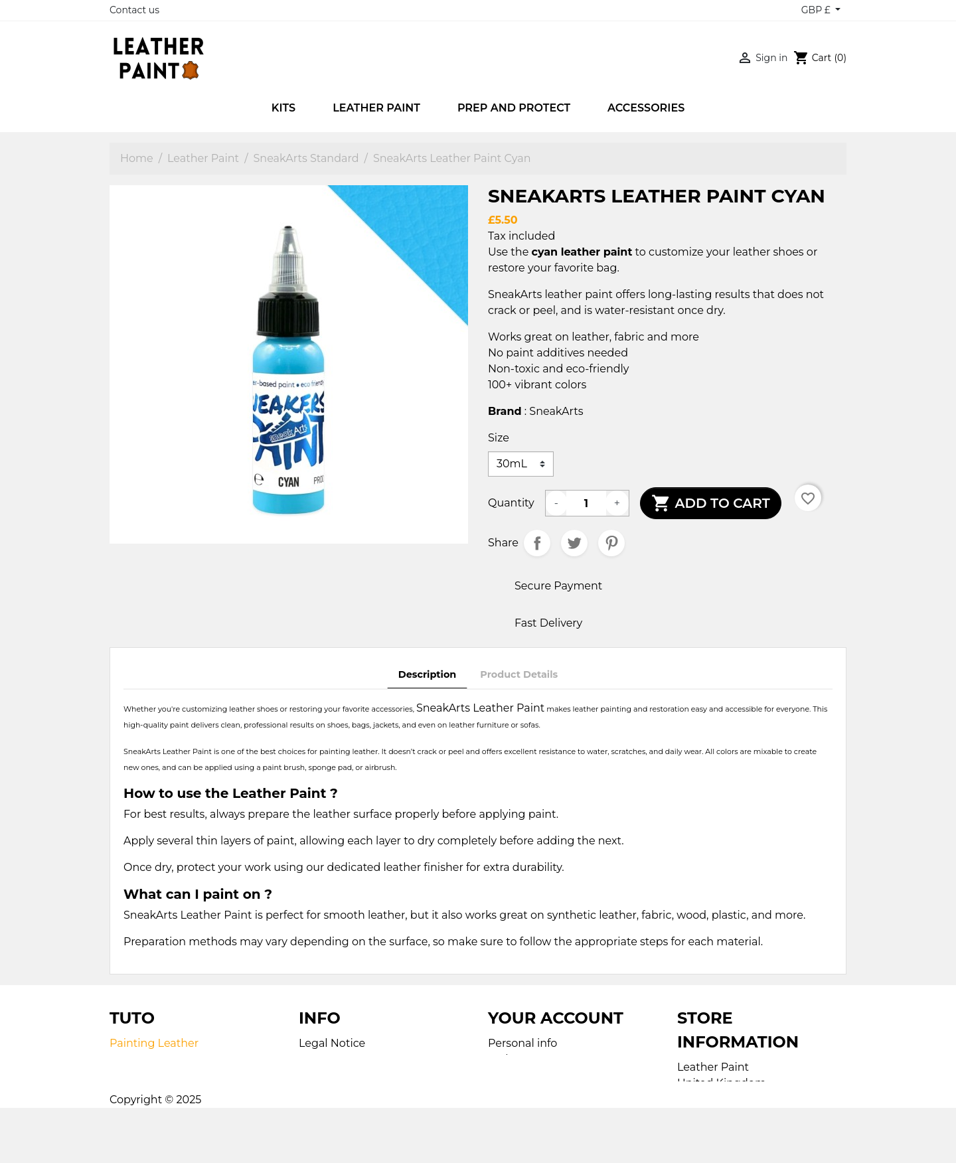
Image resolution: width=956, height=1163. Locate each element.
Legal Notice (332, 1043)
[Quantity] (586, 503)
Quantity (511, 503)
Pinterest (611, 543)
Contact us (134, 10)
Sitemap (321, 1075)
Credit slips (517, 1075)
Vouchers (513, 1107)
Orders (506, 1059)
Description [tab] (427, 674)
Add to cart (710, 503)
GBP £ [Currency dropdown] (817, 10)
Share (537, 543)
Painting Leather (154, 1043)
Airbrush (132, 1075)
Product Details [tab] (519, 674)
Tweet (574, 543)
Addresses (515, 1091)
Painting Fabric (150, 1059)
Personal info (522, 1043)
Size (498, 437)
